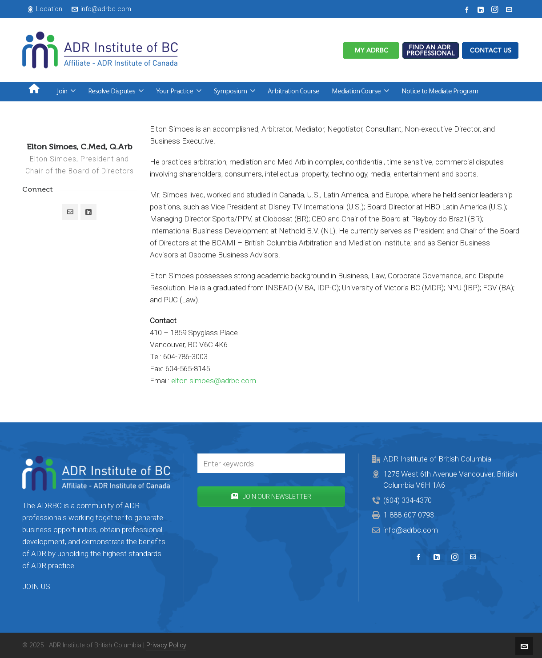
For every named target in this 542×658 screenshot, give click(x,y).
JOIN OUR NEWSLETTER (271, 496)
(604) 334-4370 (407, 500)
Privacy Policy (166, 645)
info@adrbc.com (101, 9)
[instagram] (496, 9)
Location (44, 9)
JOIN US (36, 586)
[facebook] (468, 9)
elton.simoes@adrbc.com (213, 380)
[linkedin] (482, 9)
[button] (334, 463)
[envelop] (510, 9)
